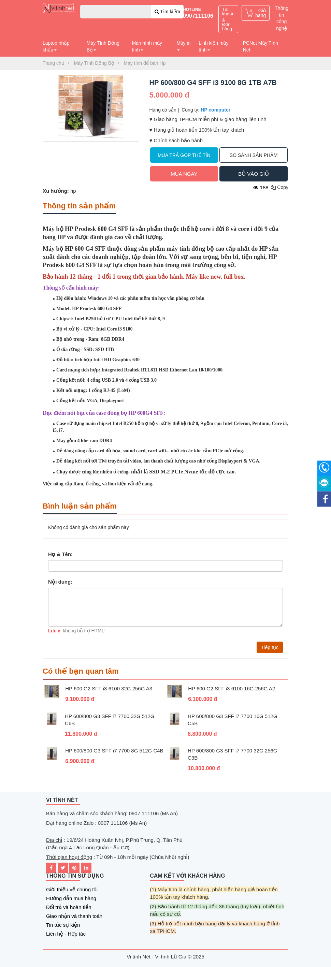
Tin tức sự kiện (63, 925)
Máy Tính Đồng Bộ (94, 63)
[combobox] (132, 11)
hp (73, 191)
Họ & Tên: (60, 554)
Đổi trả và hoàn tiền (68, 907)
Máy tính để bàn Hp (145, 63)
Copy (279, 187)
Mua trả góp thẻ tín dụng (184, 157)
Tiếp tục (269, 647)
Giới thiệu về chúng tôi (72, 889)
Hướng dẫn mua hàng (71, 898)
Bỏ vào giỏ (253, 174)
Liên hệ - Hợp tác (66, 934)
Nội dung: (60, 581)
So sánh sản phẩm (254, 155)
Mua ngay (184, 174)
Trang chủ (53, 63)
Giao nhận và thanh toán (74, 916)
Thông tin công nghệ (281, 18)
